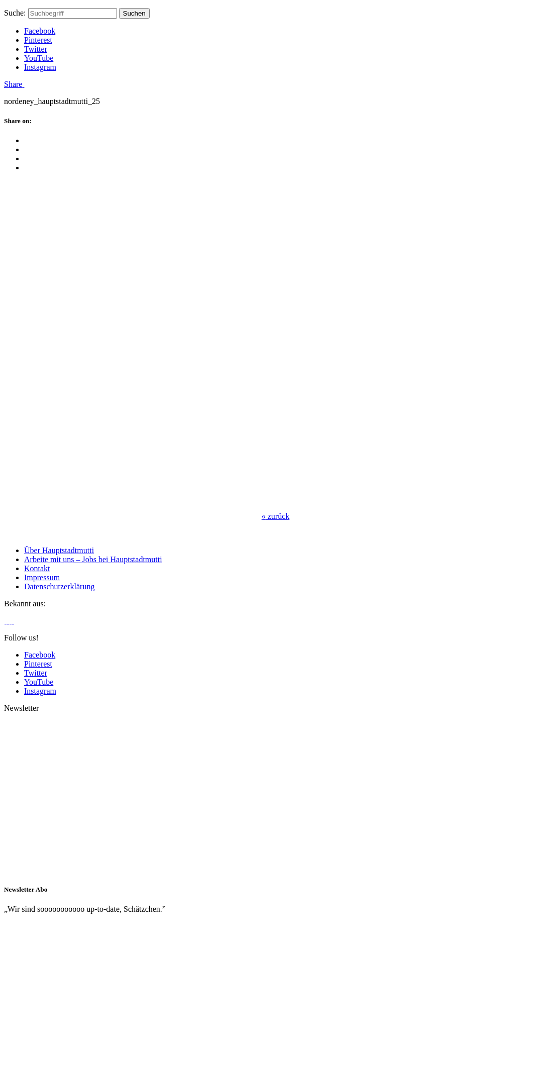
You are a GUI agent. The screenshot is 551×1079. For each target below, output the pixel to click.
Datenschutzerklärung (59, 586)
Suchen (134, 13)
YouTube (38, 58)
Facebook (39, 31)
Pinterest (38, 40)
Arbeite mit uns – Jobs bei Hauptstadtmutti (93, 559)
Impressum (42, 577)
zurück (276, 516)
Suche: (15, 13)
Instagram (40, 67)
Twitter (35, 49)
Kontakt (37, 568)
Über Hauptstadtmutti (59, 550)
